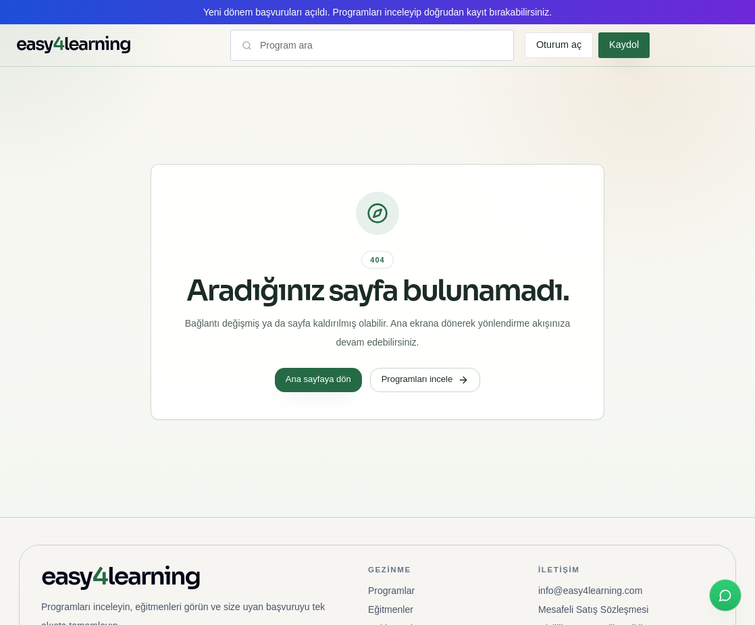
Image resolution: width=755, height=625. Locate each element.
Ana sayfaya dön (318, 379)
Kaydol (624, 44)
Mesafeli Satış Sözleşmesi (593, 609)
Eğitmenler (390, 609)
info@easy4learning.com (590, 590)
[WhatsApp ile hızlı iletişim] (725, 595)
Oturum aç (558, 44)
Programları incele (425, 379)
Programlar (391, 590)
